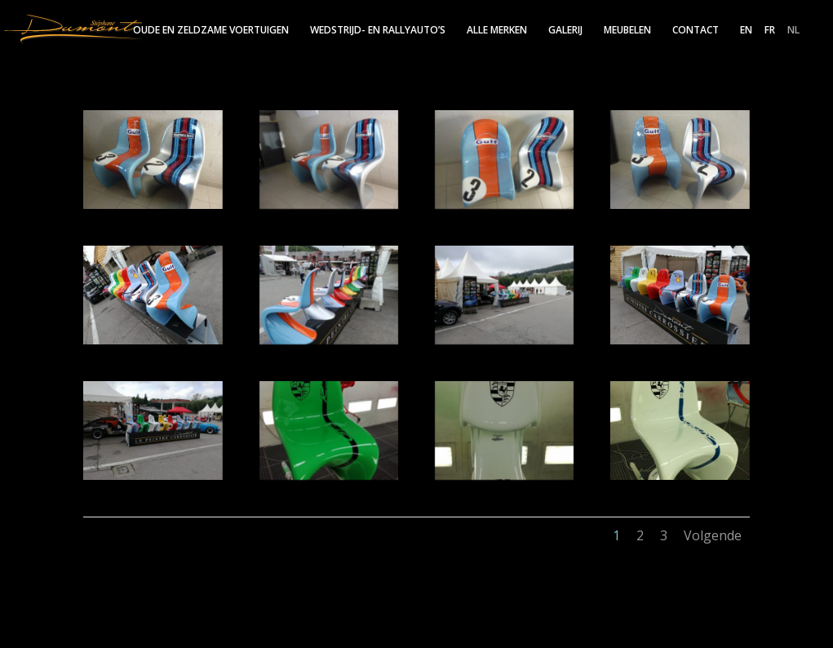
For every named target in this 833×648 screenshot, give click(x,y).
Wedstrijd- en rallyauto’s (377, 30)
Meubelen (627, 30)
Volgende (713, 535)
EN (746, 31)
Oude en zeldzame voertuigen (211, 30)
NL (793, 31)
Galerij (565, 30)
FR (769, 31)
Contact (695, 30)
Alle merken (497, 30)
